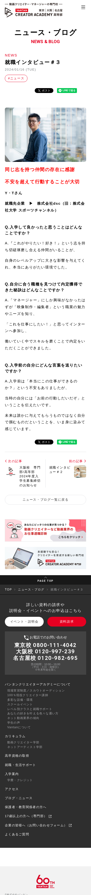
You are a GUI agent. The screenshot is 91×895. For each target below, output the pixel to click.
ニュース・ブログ (31, 589)
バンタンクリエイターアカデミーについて (38, 684)
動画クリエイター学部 (23, 742)
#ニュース (16, 78)
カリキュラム (15, 736)
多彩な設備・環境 (20, 699)
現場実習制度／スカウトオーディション (36, 690)
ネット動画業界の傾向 (23, 718)
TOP (8, 589)
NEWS (11, 55)
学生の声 (13, 722)
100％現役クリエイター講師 (27, 695)
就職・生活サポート (20, 765)
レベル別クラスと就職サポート (29, 709)
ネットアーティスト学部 (24, 747)
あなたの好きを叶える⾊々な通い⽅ (32, 713)
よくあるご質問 (17, 834)
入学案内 (12, 774)
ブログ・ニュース (19, 798)
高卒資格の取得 (17, 755)
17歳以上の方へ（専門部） (28, 816)
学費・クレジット (20, 780)
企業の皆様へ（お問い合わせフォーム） (38, 825)
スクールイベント (20, 704)
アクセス (12, 789)
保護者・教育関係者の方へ (26, 807)
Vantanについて (19, 727)
